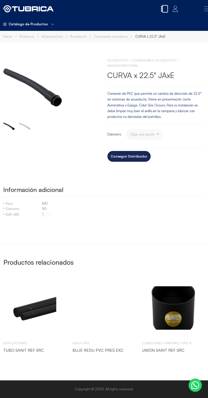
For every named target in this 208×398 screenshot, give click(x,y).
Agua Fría (81, 343)
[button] (195, 385)
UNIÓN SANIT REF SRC (163, 350)
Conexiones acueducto (111, 36)
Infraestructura (52, 36)
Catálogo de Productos (28, 24)
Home (7, 36)
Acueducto (78, 36)
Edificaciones (15, 343)
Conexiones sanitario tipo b (167, 343)
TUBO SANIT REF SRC (23, 350)
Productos (27, 36)
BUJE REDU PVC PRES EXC (98, 350)
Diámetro (114, 134)
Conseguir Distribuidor (129, 156)
